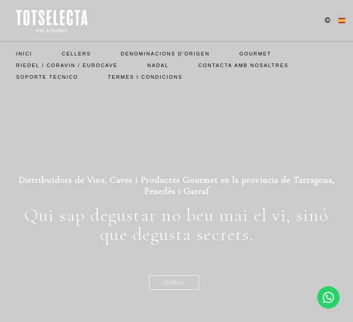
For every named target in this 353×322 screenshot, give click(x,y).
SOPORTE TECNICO (47, 77)
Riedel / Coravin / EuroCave (67, 65)
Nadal (158, 65)
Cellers (76, 53)
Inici (24, 53)
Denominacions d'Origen (165, 53)
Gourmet (255, 53)
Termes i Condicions (145, 77)
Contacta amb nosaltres (243, 65)
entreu (173, 283)
